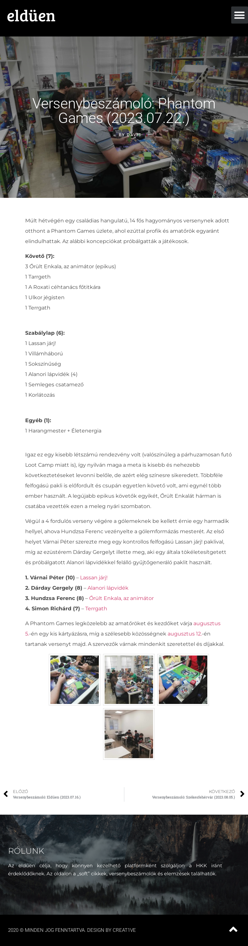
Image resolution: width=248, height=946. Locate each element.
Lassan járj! (94, 578)
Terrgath (96, 608)
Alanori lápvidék (108, 588)
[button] (239, 15)
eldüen (31, 15)
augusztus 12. (185, 634)
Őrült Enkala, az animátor (121, 598)
